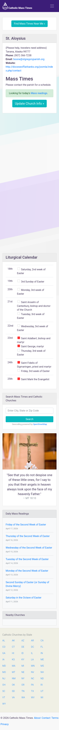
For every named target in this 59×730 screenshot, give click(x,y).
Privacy (4, 724)
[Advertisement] (29, 146)
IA (3, 659)
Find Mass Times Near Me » (29, 23)
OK (13, 685)
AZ (23, 640)
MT (13, 672)
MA (13, 666)
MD (4, 666)
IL (32, 653)
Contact (46, 717)
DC (32, 647)
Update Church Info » (29, 103)
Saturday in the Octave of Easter (23, 597)
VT (3, 697)
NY (23, 678)
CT (13, 647)
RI (42, 685)
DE (23, 647)
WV (32, 697)
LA (32, 659)
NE (23, 672)
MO (4, 672)
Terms (55, 717)
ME (42, 659)
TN (23, 691)
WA (23, 697)
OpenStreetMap (40, 424)
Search (29, 419)
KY (23, 659)
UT (42, 691)
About (37, 717)
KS (13, 659)
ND (42, 678)
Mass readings (39, 93)
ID (23, 653)
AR (32, 640)
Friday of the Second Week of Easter (26, 524)
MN (32, 666)
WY (4, 703)
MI (23, 666)
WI (42, 697)
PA (32, 685)
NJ (3, 678)
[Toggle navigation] (52, 6)
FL (42, 647)
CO (3, 647)
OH (4, 685)
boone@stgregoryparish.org (28, 59)
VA (13, 697)
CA (42, 640)
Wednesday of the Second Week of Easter (29, 547)
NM (13, 678)
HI (13, 653)
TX (32, 691)
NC (32, 678)
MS (42, 666)
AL (3, 640)
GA (3, 653)
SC (3, 691)
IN (42, 653)
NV (32, 672)
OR (23, 685)
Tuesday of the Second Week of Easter (27, 559)
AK (13, 640)
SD (13, 691)
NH (42, 672)
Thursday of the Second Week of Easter (28, 536)
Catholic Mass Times (17, 6)
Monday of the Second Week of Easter (27, 570)
